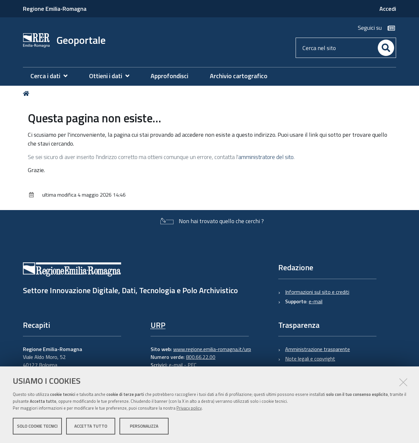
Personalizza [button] (144, 426)
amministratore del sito (266, 156)
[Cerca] (386, 48)
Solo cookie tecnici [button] (37, 426)
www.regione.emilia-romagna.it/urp (212, 349)
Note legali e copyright (310, 359)
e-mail (315, 301)
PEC (192, 365)
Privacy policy (189, 408)
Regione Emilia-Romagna (54, 8)
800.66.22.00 (200, 357)
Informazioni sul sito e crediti (317, 292)
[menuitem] (52, 76)
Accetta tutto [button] (90, 426)
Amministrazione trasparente (317, 349)
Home (27, 93)
